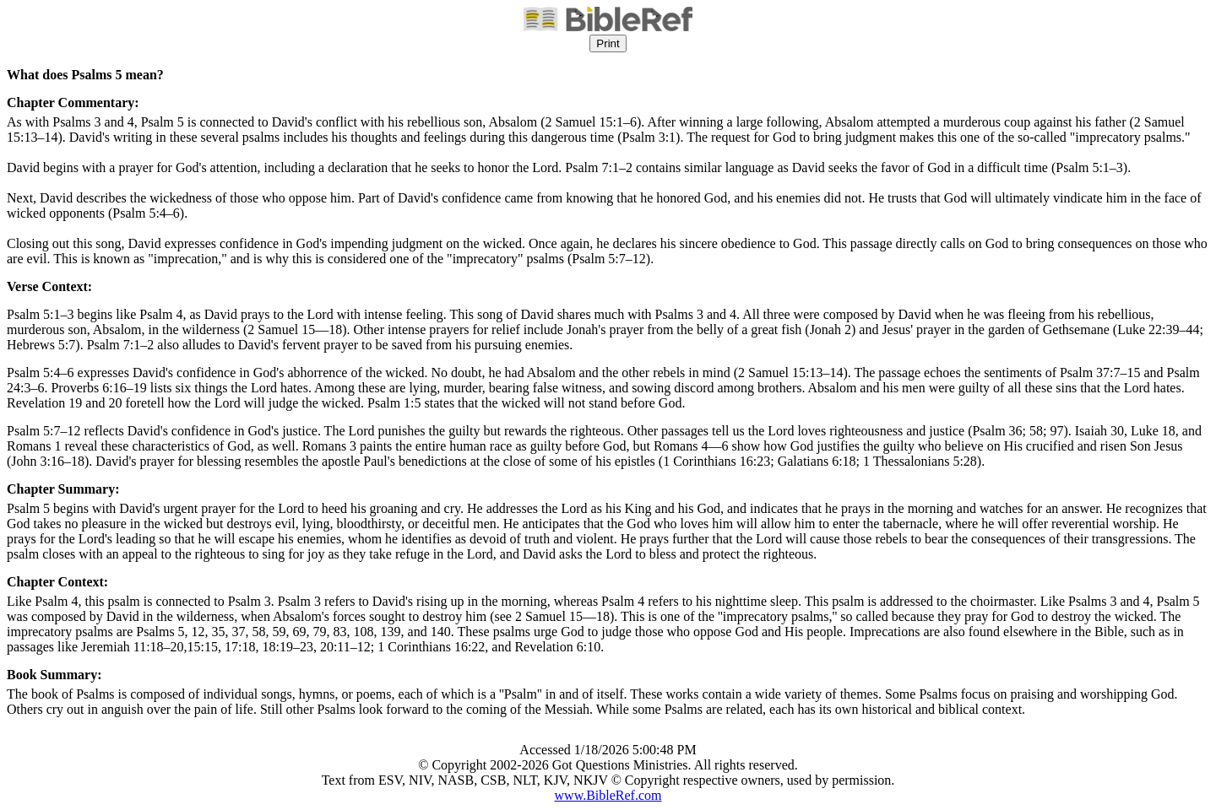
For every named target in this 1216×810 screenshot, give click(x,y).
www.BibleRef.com (608, 795)
